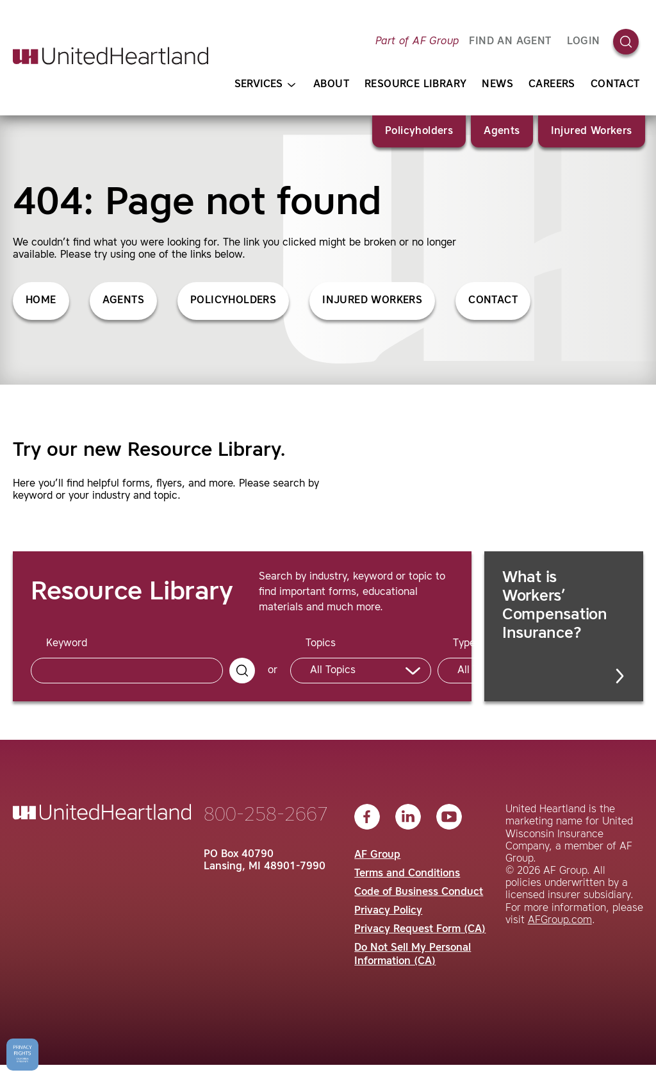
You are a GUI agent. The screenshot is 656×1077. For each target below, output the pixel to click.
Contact (615, 84)
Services (264, 85)
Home (41, 301)
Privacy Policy (388, 911)
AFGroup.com (560, 920)
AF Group (377, 855)
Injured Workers (591, 131)
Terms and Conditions (407, 874)
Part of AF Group (417, 42)
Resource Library (415, 84)
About (331, 84)
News (497, 84)
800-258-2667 (266, 815)
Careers (552, 84)
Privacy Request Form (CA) (420, 929)
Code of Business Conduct (418, 892)
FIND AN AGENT (510, 42)
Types (466, 644)
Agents (502, 131)
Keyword (66, 644)
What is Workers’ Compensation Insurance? (564, 627)
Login (583, 42)
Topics (321, 644)
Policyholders (419, 131)
